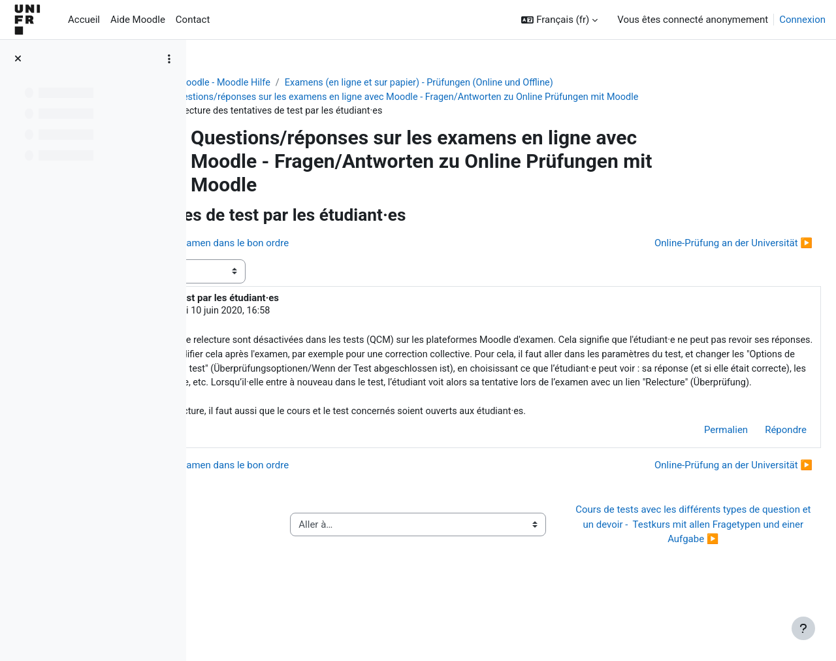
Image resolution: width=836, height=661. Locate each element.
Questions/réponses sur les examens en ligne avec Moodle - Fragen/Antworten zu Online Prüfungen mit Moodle (496, 98)
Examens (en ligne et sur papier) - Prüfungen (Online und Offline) (511, 83)
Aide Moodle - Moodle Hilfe (298, 83)
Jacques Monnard (307, 313)
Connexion (802, 19)
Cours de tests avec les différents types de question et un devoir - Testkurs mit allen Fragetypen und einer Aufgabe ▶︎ (701, 567)
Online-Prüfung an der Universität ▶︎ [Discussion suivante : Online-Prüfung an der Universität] (702, 244)
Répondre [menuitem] (754, 465)
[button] (559, 20)
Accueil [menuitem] (84, 19)
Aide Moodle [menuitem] (137, 19)
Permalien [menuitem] (694, 465)
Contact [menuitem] (193, 19)
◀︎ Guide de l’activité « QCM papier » (299, 567)
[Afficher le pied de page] (803, 628)
